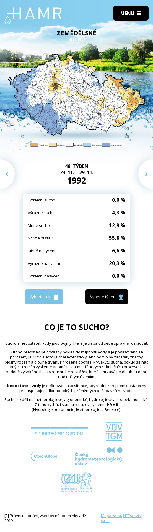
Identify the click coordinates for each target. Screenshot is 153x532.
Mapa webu (111, 515)
